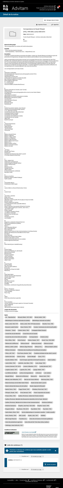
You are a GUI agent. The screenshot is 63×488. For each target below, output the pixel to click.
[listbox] (31, 371)
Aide (17, 480)
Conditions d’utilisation (38, 480)
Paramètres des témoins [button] (31, 481)
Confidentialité (51, 480)
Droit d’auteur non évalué (29, 432)
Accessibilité (10, 480)
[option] (10, 317)
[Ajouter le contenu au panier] (50, 464)
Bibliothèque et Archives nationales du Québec (13, 1)
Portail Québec (25, 480)
